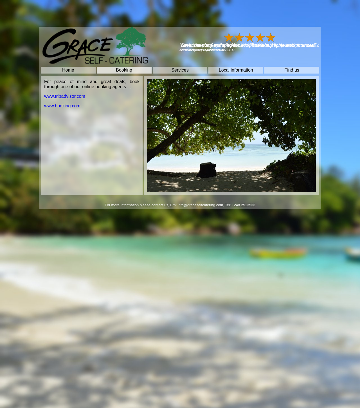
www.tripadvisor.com (64, 96)
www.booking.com (62, 105)
